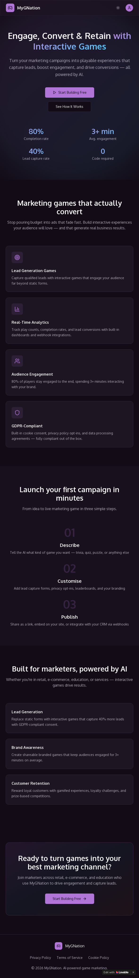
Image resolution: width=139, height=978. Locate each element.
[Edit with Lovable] (116, 972)
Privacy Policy (40, 958)
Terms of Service (70, 958)
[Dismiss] (133, 972)
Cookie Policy (98, 958)
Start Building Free (70, 92)
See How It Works (69, 107)
